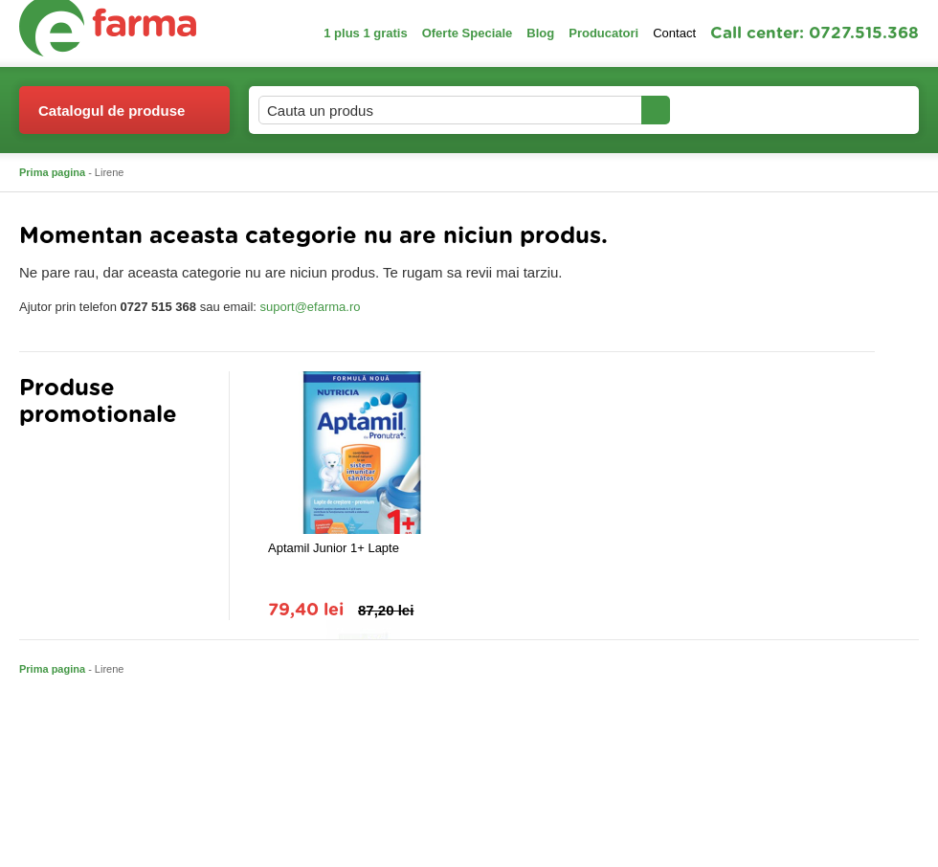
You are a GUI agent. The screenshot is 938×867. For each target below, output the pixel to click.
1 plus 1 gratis (365, 33)
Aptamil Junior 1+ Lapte (333, 548)
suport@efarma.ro (310, 307)
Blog (540, 33)
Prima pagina (52, 172)
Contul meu (735, 109)
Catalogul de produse (111, 118)
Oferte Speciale (467, 33)
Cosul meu (855, 110)
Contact (674, 33)
